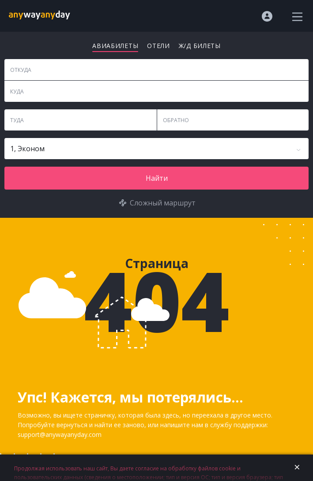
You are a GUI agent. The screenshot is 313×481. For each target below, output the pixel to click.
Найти (157, 178)
